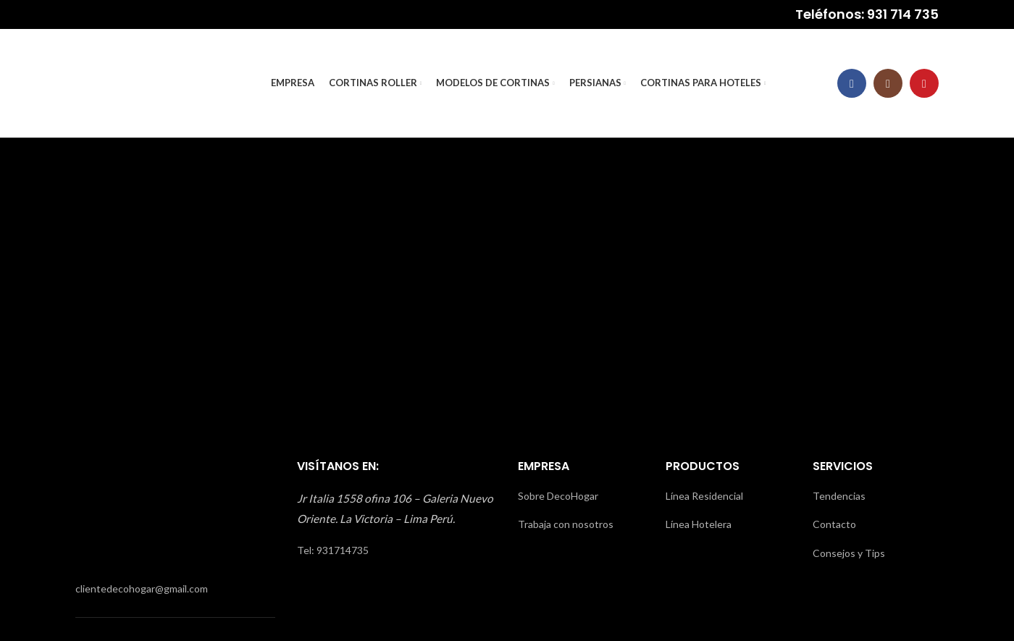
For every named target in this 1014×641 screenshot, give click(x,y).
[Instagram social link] (887, 83)
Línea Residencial (704, 496)
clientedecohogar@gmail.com (141, 588)
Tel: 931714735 (333, 550)
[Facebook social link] (851, 83)
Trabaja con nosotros (565, 524)
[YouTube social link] (924, 83)
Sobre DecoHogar (558, 496)
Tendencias (839, 496)
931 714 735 (903, 14)
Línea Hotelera (699, 524)
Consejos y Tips (849, 553)
